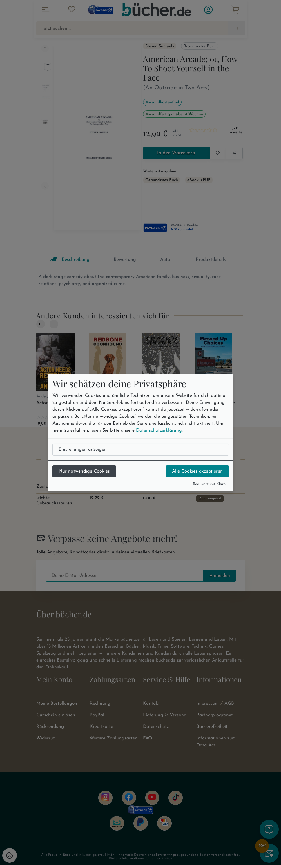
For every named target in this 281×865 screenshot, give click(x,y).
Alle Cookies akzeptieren (197, 471)
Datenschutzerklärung (159, 430)
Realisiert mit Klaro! (209, 484)
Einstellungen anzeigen (83, 449)
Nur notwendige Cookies (84, 471)
